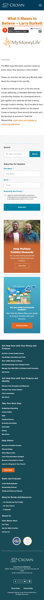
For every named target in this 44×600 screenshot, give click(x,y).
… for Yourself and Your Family (12, 502)
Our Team (5, 524)
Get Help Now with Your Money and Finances (19, 347)
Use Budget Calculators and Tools (13, 357)
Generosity (5, 427)
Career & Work (7, 412)
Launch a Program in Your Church (13, 464)
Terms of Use (15, 588)
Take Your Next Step (11, 403)
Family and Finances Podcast (12, 491)
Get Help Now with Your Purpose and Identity (20, 379)
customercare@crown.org (24, 573)
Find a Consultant (8, 393)
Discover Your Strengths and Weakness (15, 386)
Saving (4, 430)
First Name (9, 168)
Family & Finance (8, 419)
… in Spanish (6, 509)
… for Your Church (8, 506)
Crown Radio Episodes (9, 483)
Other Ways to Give (8, 453)
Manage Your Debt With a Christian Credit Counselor (20, 368)
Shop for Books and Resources (16, 497)
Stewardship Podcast (9, 487)
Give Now (8, 470)
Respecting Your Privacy (13, 191)
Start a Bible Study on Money (12, 361)
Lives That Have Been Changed (13, 456)
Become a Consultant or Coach (12, 460)
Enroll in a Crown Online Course (13, 353)
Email (7, 180)
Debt (3, 416)
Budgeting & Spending (10, 408)
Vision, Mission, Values (9, 521)
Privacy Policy (28, 588)
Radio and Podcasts (11, 479)
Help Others (7, 441)
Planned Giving (7, 449)
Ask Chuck (5, 372)
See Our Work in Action (10, 528)
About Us (6, 516)
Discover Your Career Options (12, 390)
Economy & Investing (9, 423)
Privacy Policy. (29, 199)
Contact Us (6, 532)
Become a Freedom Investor (11, 445)
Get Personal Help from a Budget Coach (16, 364)
